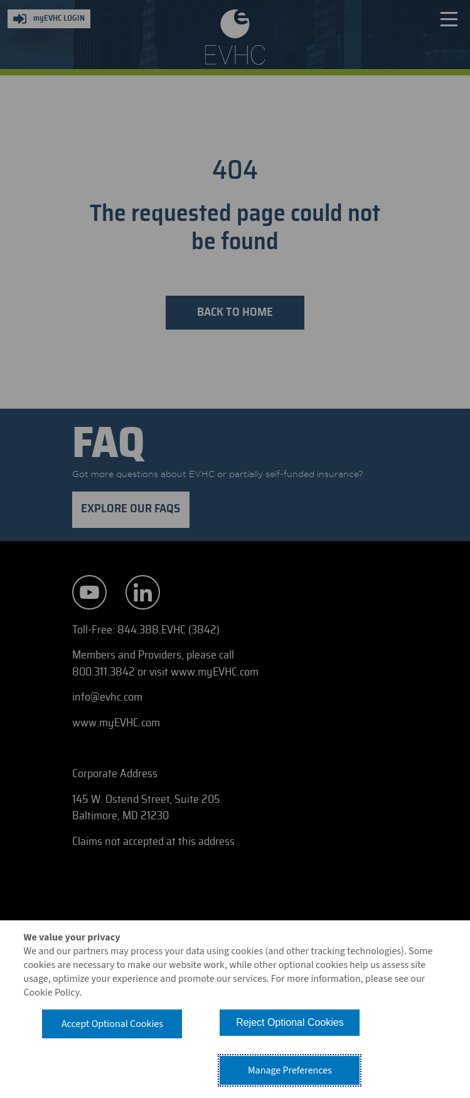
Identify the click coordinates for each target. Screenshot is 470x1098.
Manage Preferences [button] (290, 1070)
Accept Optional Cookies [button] (112, 1024)
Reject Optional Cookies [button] (290, 1022)
